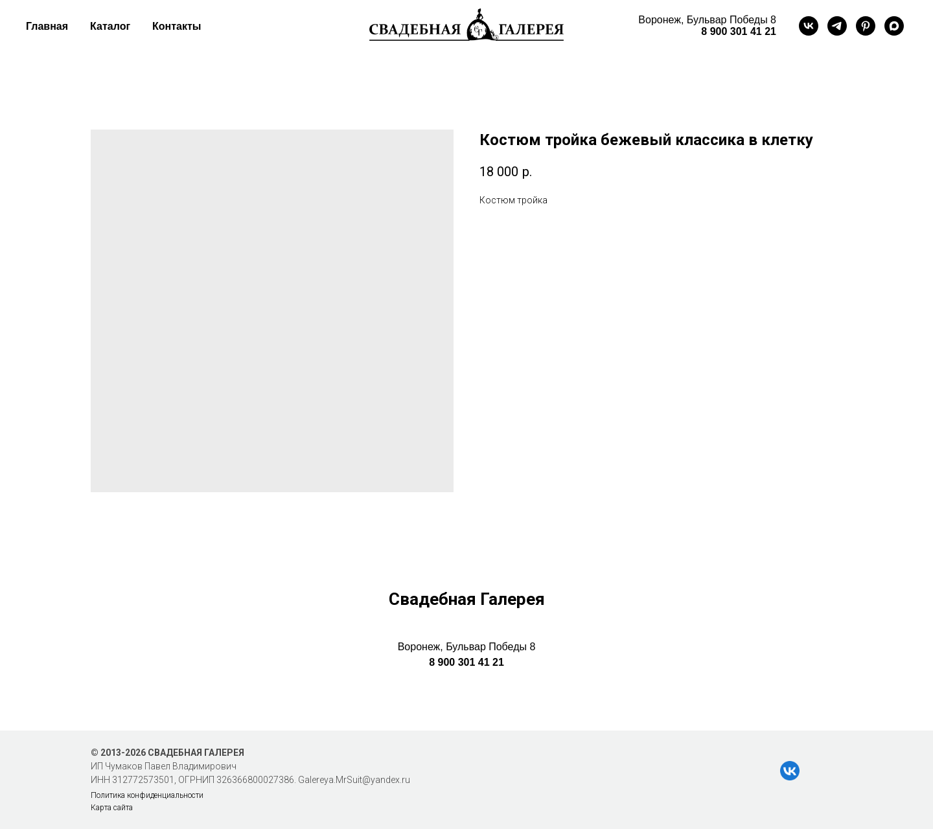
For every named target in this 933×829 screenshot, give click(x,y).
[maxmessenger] (894, 26)
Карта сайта (112, 807)
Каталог (110, 26)
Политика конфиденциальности (147, 795)
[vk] (808, 26)
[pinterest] (865, 26)
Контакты (176, 26)
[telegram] (837, 26)
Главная (47, 26)
